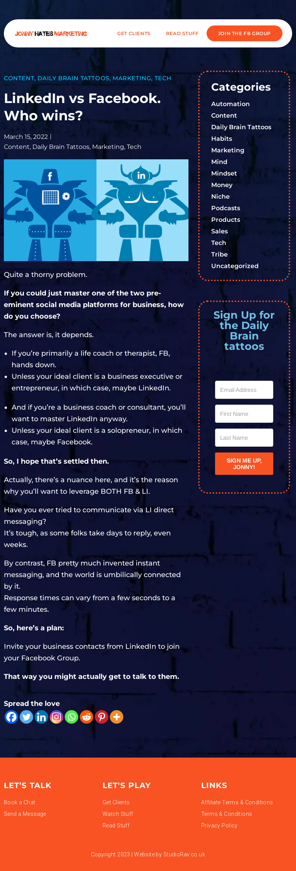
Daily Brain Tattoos (73, 78)
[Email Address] (244, 390)
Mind (219, 161)
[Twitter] (26, 717)
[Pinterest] (101, 717)
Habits (221, 138)
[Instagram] (56, 717)
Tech (163, 78)
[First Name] (244, 414)
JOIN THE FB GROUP (244, 33)
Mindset (224, 173)
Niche (220, 196)
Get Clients (134, 33)
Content (19, 78)
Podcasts (225, 208)
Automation (230, 104)
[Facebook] (11, 717)
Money (221, 185)
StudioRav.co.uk (184, 854)
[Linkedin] (41, 717)
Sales (219, 231)
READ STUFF (182, 33)
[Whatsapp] (71, 717)
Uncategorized (235, 266)
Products (225, 219)
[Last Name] (244, 438)
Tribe (219, 254)
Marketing (132, 78)
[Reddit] (86, 717)
